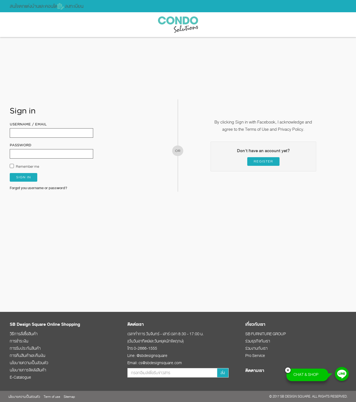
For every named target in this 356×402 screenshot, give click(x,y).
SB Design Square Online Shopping (45, 324)
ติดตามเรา (254, 370)
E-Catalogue (20, 377)
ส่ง (223, 372)
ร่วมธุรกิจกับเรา (257, 341)
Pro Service (255, 355)
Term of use (52, 396)
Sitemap (69, 396)
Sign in (23, 177)
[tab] (60, 324)
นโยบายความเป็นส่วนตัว (29, 363)
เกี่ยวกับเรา (255, 324)
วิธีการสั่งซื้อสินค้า (24, 334)
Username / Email (28, 124)
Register (263, 161)
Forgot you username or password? (38, 188)
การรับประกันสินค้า (25, 348)
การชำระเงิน (19, 341)
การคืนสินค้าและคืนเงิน (27, 355)
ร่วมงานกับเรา (256, 348)
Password (20, 145)
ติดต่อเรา (135, 324)
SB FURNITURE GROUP (265, 334)
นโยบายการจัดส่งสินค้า (28, 370)
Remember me (27, 166)
